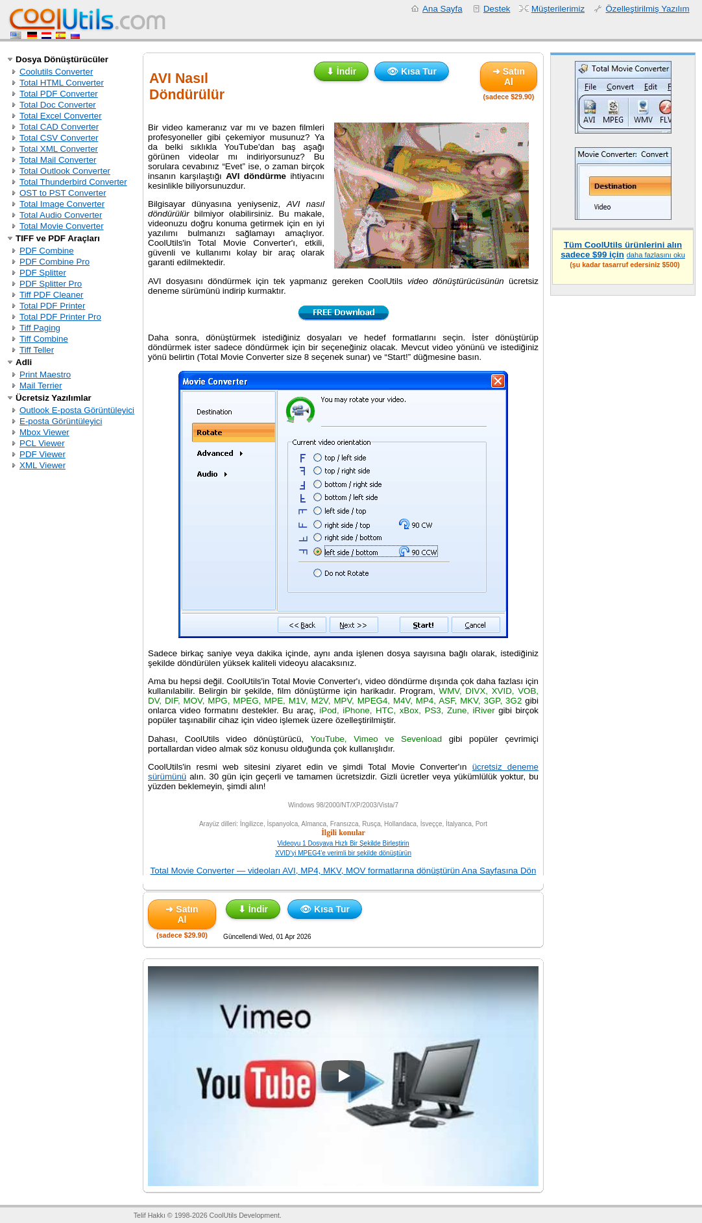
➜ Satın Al (508, 76)
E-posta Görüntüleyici (60, 421)
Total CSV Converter (58, 138)
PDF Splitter (42, 273)
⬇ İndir (341, 71)
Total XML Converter (58, 149)
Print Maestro (45, 374)
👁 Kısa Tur (412, 71)
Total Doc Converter (57, 105)
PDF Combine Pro (54, 262)
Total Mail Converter (58, 160)
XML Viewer (42, 465)
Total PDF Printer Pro (60, 317)
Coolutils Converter (56, 72)
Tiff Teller (36, 350)
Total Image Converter (61, 204)
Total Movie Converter (61, 226)
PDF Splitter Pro (50, 284)
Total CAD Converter (59, 127)
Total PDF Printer (52, 306)
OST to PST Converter (62, 193)
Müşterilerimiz (558, 9)
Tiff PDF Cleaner (51, 295)
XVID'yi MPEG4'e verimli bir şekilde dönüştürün (343, 853)
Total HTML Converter (61, 83)
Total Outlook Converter (64, 171)
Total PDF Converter (58, 94)
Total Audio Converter (60, 215)
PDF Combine (46, 250)
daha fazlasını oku (656, 255)
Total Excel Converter (60, 116)
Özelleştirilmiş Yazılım (647, 9)
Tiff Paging (39, 328)
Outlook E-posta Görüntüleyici (76, 410)
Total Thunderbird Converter (73, 182)
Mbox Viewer (44, 432)
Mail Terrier (40, 385)
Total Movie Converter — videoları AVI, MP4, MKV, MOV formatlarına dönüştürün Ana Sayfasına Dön (344, 870)
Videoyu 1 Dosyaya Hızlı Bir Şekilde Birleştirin (343, 843)
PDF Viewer (42, 454)
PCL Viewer (42, 443)
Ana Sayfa (442, 9)
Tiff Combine (43, 339)
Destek (496, 9)
